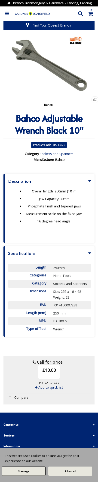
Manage (23, 471)
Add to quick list (49, 387)
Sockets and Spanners (57, 154)
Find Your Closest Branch (52, 25)
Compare (17, 398)
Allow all (70, 471)
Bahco (48, 105)
